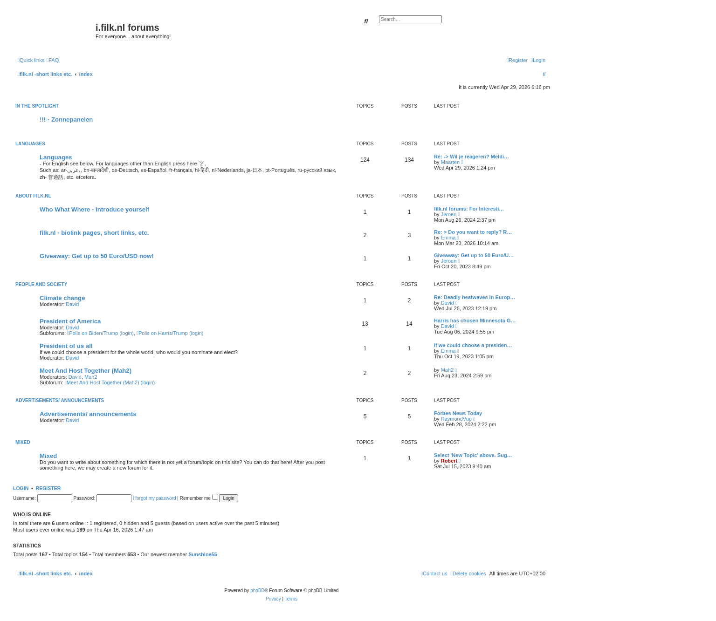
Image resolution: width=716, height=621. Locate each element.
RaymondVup (456, 419)
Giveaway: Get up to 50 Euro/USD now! (97, 255)
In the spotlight (37, 106)
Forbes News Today (458, 413)
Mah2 (90, 377)
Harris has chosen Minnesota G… (475, 320)
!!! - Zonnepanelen (66, 119)
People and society (41, 284)
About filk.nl (33, 195)
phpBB (257, 590)
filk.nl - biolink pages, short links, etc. (94, 232)
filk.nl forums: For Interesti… (469, 209)
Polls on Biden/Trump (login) (100, 333)
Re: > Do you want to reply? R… (473, 232)
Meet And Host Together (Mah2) (85, 370)
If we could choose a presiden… (473, 345)
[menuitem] (53, 60)
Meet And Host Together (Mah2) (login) (110, 382)
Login (20, 488)
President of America (70, 321)
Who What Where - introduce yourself (94, 209)
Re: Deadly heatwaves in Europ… (474, 297)
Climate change (62, 297)
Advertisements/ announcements (59, 400)
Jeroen (449, 214)
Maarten (450, 162)
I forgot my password (154, 498)
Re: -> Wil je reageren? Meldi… (471, 156)
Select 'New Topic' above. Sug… (473, 455)
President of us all (66, 345)
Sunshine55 (202, 554)
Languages (30, 143)
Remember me (199, 498)
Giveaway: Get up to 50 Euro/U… (474, 255)
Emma (448, 237)
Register (48, 488)
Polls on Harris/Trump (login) (170, 333)
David (72, 304)
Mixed (22, 442)
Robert (449, 461)
